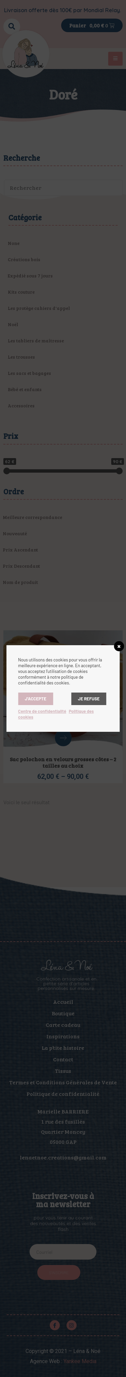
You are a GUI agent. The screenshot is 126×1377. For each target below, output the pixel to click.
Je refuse (88, 698)
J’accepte (35, 698)
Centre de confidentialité (42, 711)
